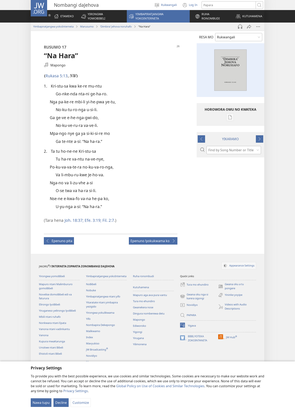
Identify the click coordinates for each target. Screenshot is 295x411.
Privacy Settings (75, 391)
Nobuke (91, 290)
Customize (81, 402)
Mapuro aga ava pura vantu (150, 295)
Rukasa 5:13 (56, 76)
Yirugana (138, 338)
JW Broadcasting (97, 349)
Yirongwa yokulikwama (100, 312)
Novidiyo (91, 355)
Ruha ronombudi (143, 276)
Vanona (43, 335)
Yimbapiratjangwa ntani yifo (103, 296)
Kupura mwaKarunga (52, 341)
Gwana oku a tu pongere (231, 286)
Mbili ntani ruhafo (50, 317)
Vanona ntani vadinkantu (54, 329)
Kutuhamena (141, 287)
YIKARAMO (230, 139)
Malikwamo (93, 331)
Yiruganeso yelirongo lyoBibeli (57, 310)
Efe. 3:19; (92, 220)
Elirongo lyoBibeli (49, 304)
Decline (61, 402)
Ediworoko (139, 326)
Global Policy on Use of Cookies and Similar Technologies (160, 386)
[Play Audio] (240, 27)
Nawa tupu (41, 402)
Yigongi (137, 332)
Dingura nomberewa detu (149, 313)
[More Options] (258, 27)
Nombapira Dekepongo (100, 325)
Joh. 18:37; (74, 220)
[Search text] (229, 5)
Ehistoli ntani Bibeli (50, 353)
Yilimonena (139, 344)
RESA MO (206, 37)
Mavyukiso (92, 343)
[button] (101, 16)
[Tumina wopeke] (249, 27)
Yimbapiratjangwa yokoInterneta (53, 26)
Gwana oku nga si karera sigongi (194, 297)
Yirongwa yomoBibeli (52, 276)
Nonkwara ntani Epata (52, 323)
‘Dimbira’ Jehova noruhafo (116, 26)
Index (89, 337)
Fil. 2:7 (107, 220)
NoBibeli (91, 284)
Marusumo (87, 26)
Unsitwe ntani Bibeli (51, 347)
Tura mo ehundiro (144, 301)
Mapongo (139, 319)
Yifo (88, 319)
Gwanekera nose (143, 307)
